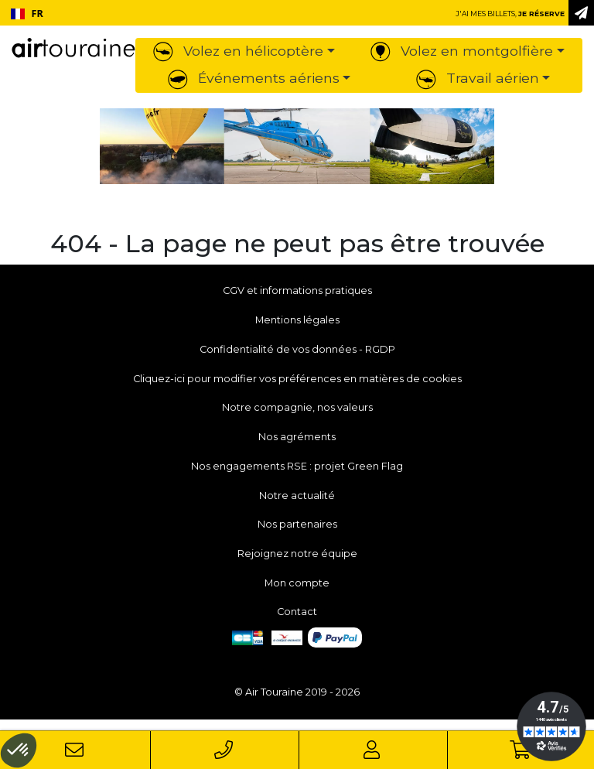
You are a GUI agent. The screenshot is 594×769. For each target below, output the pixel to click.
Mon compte (297, 583)
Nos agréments (297, 437)
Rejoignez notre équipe (297, 553)
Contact (297, 611)
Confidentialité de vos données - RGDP (297, 349)
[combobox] (26, 14)
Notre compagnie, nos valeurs (297, 407)
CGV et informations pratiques (297, 290)
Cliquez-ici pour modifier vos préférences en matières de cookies (297, 378)
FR (27, 13)
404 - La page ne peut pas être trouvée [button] (297, 243)
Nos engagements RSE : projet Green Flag (297, 466)
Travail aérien (477, 78)
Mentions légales (297, 320)
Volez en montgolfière (461, 51)
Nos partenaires (297, 524)
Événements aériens (254, 78)
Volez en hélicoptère (238, 51)
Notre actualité (297, 495)
